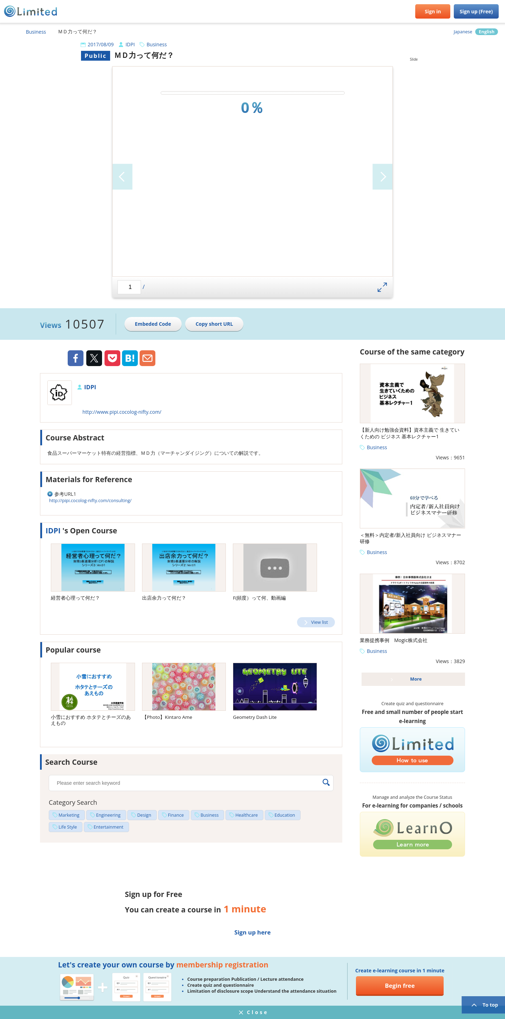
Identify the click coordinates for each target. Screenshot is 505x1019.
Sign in (433, 11)
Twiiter (94, 359)
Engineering (108, 815)
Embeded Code (153, 323)
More (416, 679)
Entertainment (108, 827)
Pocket (112, 358)
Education (285, 815)
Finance (176, 815)
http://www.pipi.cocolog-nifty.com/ (121, 412)
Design (144, 815)
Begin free (400, 985)
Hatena (130, 358)
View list (319, 622)
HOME (9, 31)
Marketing (69, 815)
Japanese (463, 32)
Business (36, 31)
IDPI (130, 44)
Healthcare (246, 815)
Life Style (68, 827)
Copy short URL (214, 323)
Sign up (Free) (476, 11)
